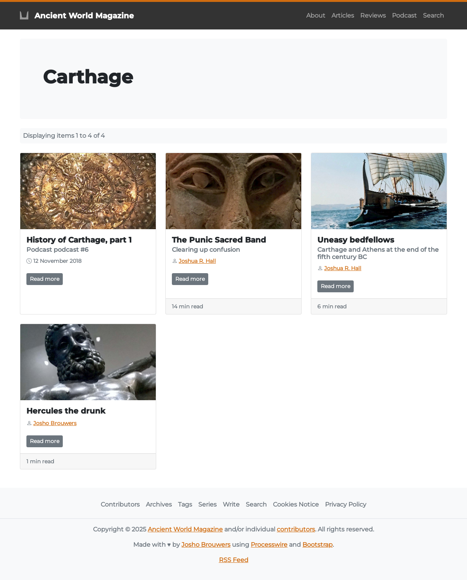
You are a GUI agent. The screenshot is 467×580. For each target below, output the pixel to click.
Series (207, 504)
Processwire (269, 544)
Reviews (373, 15)
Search (433, 15)
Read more (44, 278)
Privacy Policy (345, 504)
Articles (342, 15)
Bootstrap (317, 544)
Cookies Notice (296, 504)
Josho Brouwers (205, 544)
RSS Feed (233, 560)
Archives (159, 504)
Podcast (404, 15)
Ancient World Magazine (185, 529)
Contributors (120, 504)
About (315, 15)
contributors (296, 529)
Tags (185, 504)
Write (231, 504)
